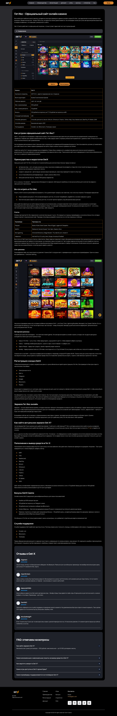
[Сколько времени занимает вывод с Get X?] (58, 675)
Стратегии (87, 3)
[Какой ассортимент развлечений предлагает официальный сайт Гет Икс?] (58, 663)
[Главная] (8, 3)
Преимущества (41, 3)
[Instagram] (89, 703)
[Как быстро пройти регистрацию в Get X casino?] (58, 658)
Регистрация (54, 3)
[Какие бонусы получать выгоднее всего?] (58, 669)
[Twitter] (84, 703)
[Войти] (53, 84)
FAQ (94, 3)
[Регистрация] (64, 84)
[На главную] (26, 692)
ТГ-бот (90, 428)
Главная (31, 3)
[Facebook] (75, 703)
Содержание (22, 31)
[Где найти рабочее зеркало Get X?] (58, 646)
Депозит (63, 3)
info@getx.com (72, 696)
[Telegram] (70, 703)
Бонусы (78, 3)
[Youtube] (79, 703)
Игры (71, 3)
